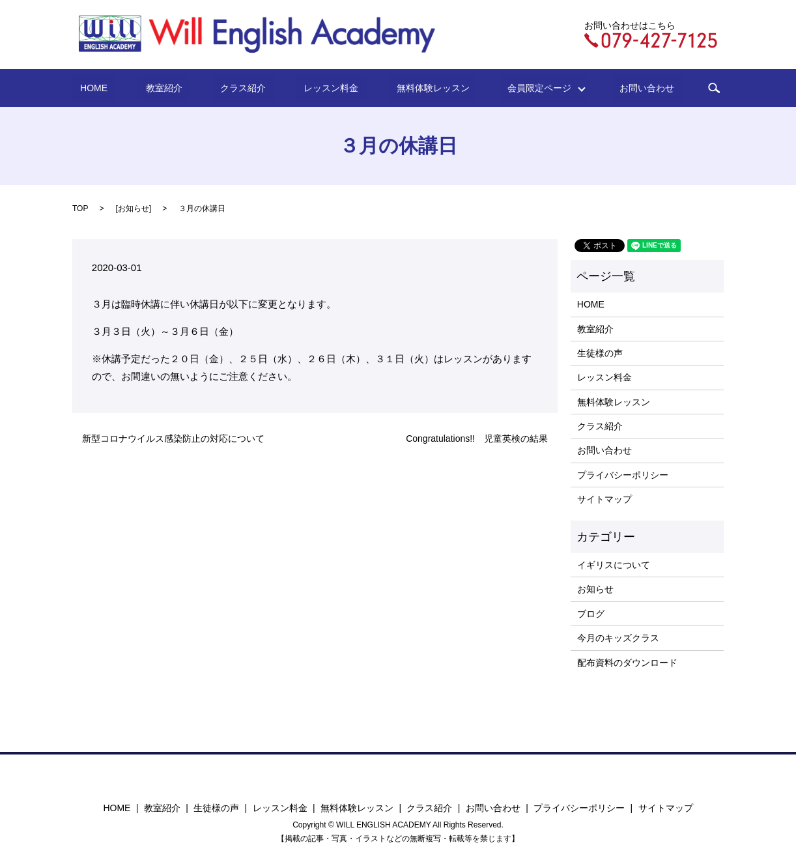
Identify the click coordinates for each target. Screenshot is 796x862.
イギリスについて (613, 565)
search (662, 88)
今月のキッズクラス (618, 638)
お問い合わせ (602, 88)
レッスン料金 (327, 88)
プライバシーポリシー (622, 475)
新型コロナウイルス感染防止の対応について (173, 438)
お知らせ (133, 208)
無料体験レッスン (413, 88)
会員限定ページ (507, 88)
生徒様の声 (600, 353)
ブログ (590, 614)
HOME (138, 88)
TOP (80, 208)
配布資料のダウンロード (627, 662)
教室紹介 (192, 88)
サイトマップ (604, 499)
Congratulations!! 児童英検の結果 (477, 438)
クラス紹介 (255, 88)
